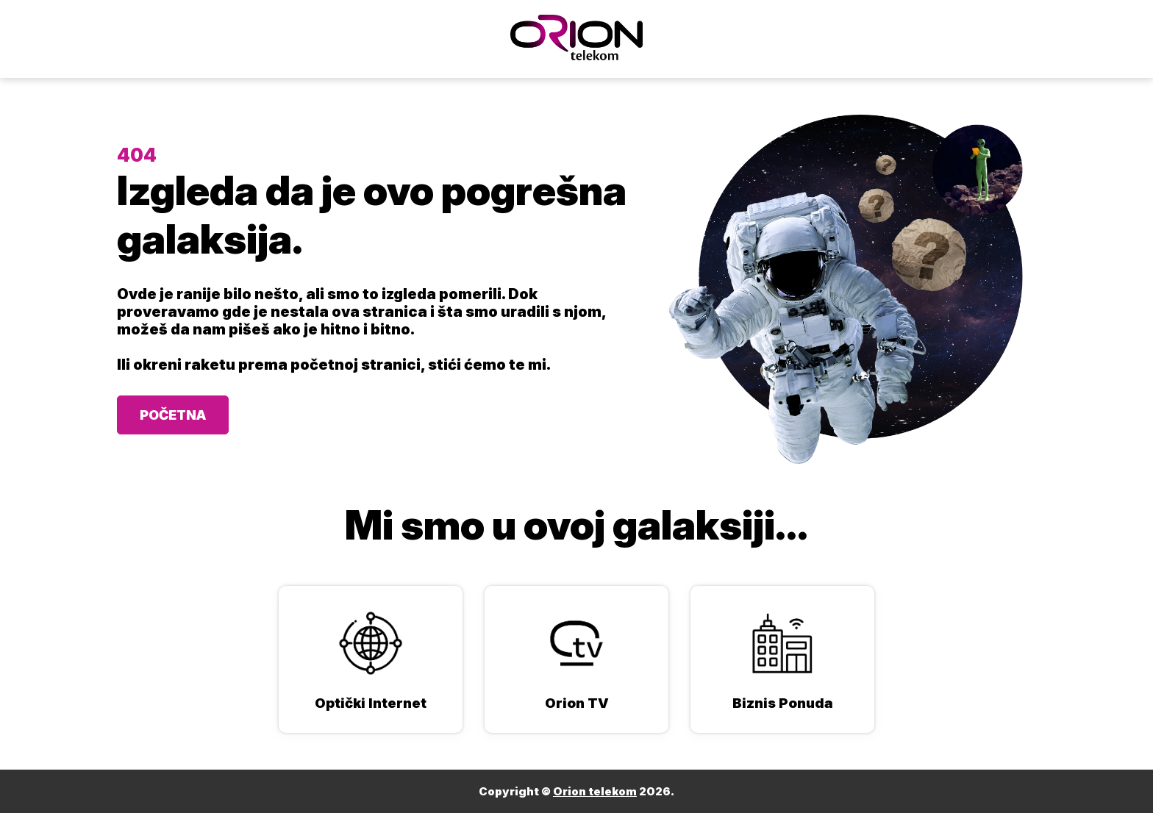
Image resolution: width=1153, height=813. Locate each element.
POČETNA (173, 415)
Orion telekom (595, 791)
